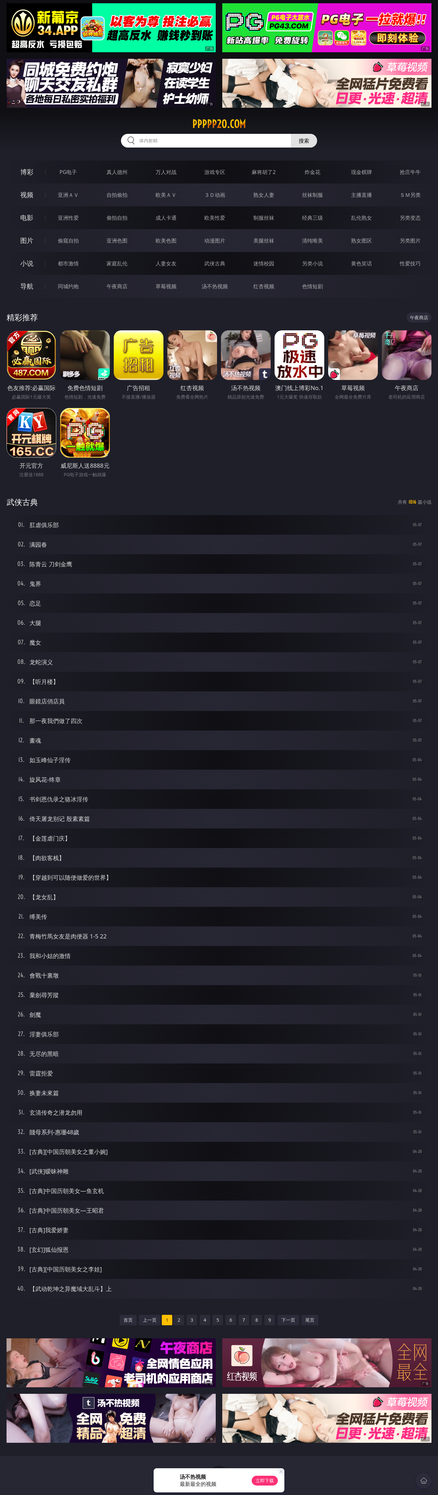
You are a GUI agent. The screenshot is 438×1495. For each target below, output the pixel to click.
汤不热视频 (215, 286)
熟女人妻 (263, 194)
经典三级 (312, 217)
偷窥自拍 (68, 240)
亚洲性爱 (68, 217)
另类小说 (312, 263)
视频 (26, 194)
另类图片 (410, 240)
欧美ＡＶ (166, 194)
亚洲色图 (117, 240)
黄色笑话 (361, 263)
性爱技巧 (410, 263)
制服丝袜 (263, 217)
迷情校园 (263, 263)
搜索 (304, 140)
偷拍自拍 (117, 217)
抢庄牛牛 (410, 172)
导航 (26, 286)
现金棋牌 (361, 172)
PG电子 (68, 172)
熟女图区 (361, 240)
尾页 (309, 1320)
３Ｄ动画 (214, 194)
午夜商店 (117, 286)
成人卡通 (166, 217)
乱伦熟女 (361, 217)
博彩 (26, 171)
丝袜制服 (312, 194)
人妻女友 (166, 263)
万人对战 (166, 172)
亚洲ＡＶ (68, 194)
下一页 (288, 1320)
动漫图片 (214, 240)
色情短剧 (312, 286)
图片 (26, 240)
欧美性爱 (214, 217)
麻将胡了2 (264, 172)
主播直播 (361, 194)
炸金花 (312, 172)
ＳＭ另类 (410, 194)
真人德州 (117, 172)
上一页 (150, 1320)
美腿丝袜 (263, 240)
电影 (26, 217)
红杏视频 (263, 286)
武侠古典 (214, 263)
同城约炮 (68, 286)
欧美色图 (166, 240)
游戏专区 (214, 172)
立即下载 (265, 1480)
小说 (26, 263)
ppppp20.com (219, 124)
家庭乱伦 (117, 263)
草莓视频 (166, 286)
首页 (128, 1320)
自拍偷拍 (117, 194)
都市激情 (68, 263)
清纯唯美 (312, 240)
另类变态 (410, 217)
